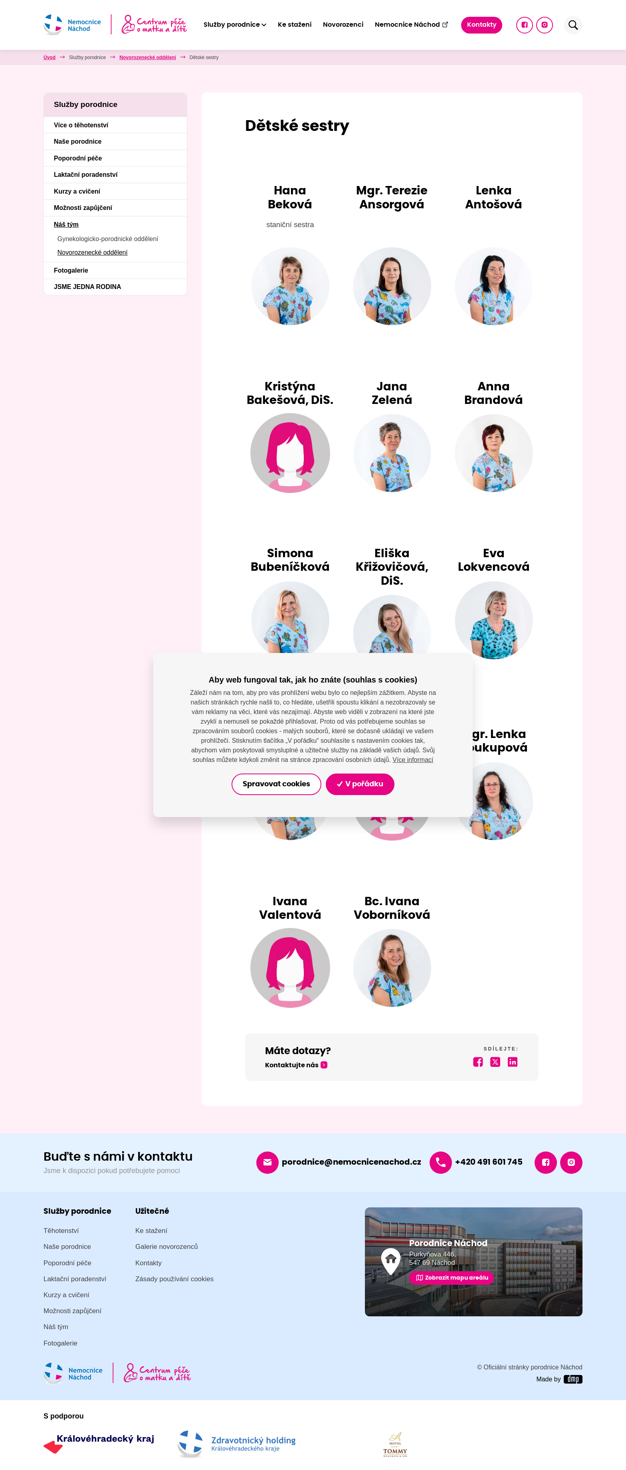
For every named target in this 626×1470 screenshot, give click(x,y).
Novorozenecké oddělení (180, 57)
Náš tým (128, 57)
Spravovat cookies (276, 784)
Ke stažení (295, 25)
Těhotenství (61, 1231)
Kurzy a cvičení (77, 191)
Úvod (49, 57)
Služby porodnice (87, 57)
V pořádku (360, 784)
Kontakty (482, 25)
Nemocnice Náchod (412, 24)
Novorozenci (343, 25)
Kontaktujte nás (292, 1065)
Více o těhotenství (81, 125)
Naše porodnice (78, 141)
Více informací (412, 759)
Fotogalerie (71, 270)
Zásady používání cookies (174, 1279)
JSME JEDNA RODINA (87, 286)
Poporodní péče (78, 158)
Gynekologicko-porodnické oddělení (107, 238)
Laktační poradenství (85, 174)
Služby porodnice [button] (232, 25)
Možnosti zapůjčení (83, 207)
